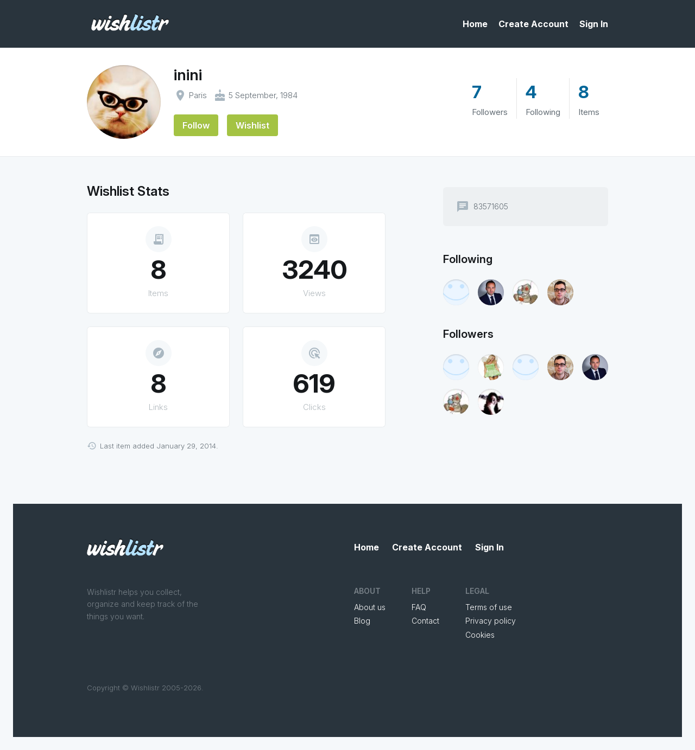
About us (370, 607)
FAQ (419, 607)
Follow (196, 125)
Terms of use (488, 607)
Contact (425, 620)
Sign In (593, 23)
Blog (362, 620)
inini (188, 75)
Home (475, 23)
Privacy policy (490, 620)
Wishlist (252, 125)
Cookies (480, 634)
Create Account (533, 23)
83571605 (490, 206)
